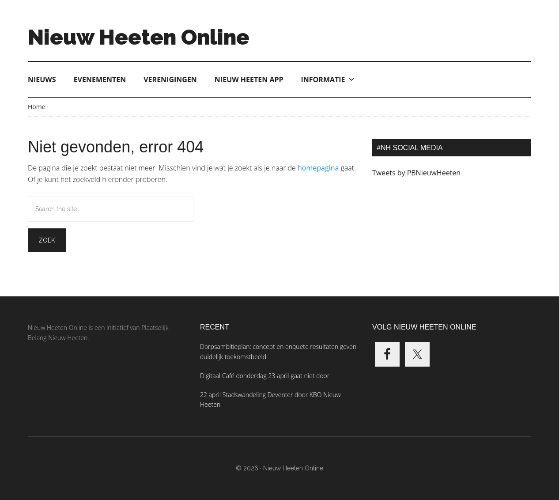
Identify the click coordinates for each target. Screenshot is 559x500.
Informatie (328, 79)
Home (36, 106)
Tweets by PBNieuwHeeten (416, 173)
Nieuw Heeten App (249, 79)
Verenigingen (170, 79)
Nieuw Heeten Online (138, 37)
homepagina (318, 168)
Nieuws (42, 79)
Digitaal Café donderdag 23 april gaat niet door (264, 375)
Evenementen (100, 79)
